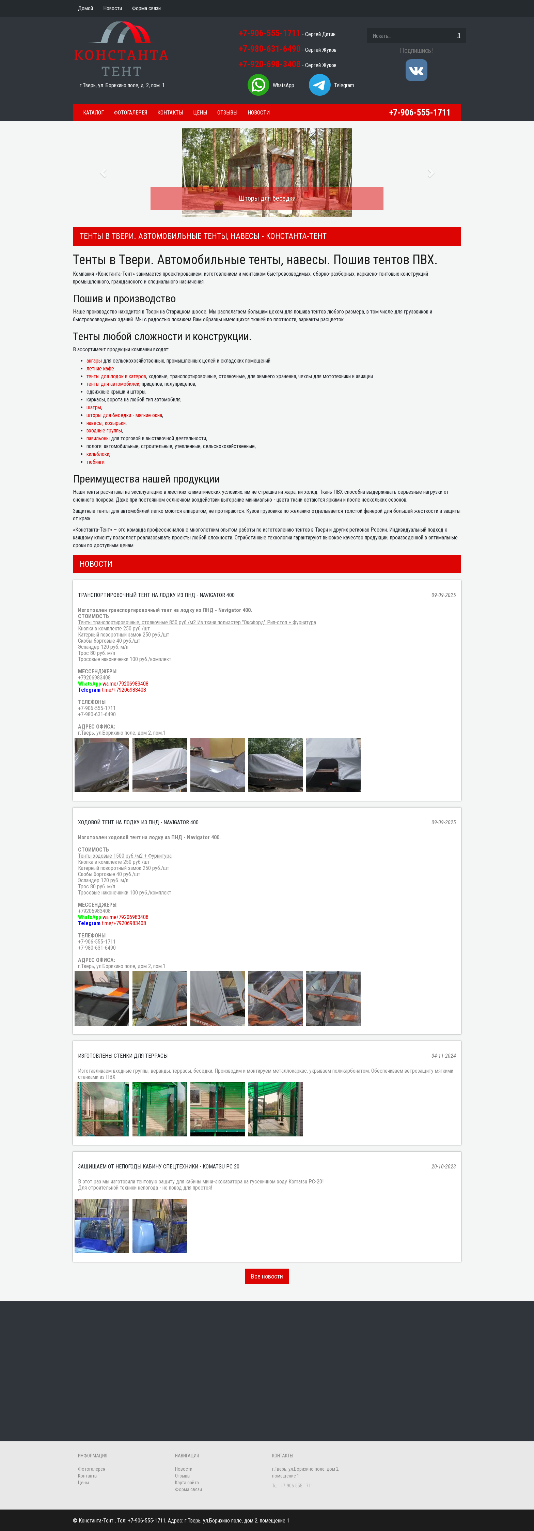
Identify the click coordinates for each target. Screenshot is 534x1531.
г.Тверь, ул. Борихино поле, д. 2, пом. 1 (122, 85)
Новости (259, 112)
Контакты (170, 112)
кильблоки (98, 454)
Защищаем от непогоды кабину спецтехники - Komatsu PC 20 (158, 1166)
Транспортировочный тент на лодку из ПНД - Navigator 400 (156, 595)
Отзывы (227, 112)
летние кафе (100, 368)
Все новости (267, 1276)
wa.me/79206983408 (125, 683)
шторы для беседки (109, 415)
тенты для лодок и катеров (116, 376)
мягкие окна (149, 415)
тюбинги (96, 462)
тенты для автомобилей (113, 384)
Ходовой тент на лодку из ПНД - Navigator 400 (138, 822)
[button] (102, 170)
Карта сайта (187, 1482)
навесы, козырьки (106, 423)
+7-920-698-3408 (270, 64)
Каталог (93, 112)
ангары (94, 360)
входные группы (104, 430)
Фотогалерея (130, 112)
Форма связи (188, 1489)
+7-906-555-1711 (270, 33)
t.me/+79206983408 (124, 690)
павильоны (98, 438)
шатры (94, 407)
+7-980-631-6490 (270, 49)
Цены (200, 112)
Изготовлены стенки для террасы (123, 1056)
